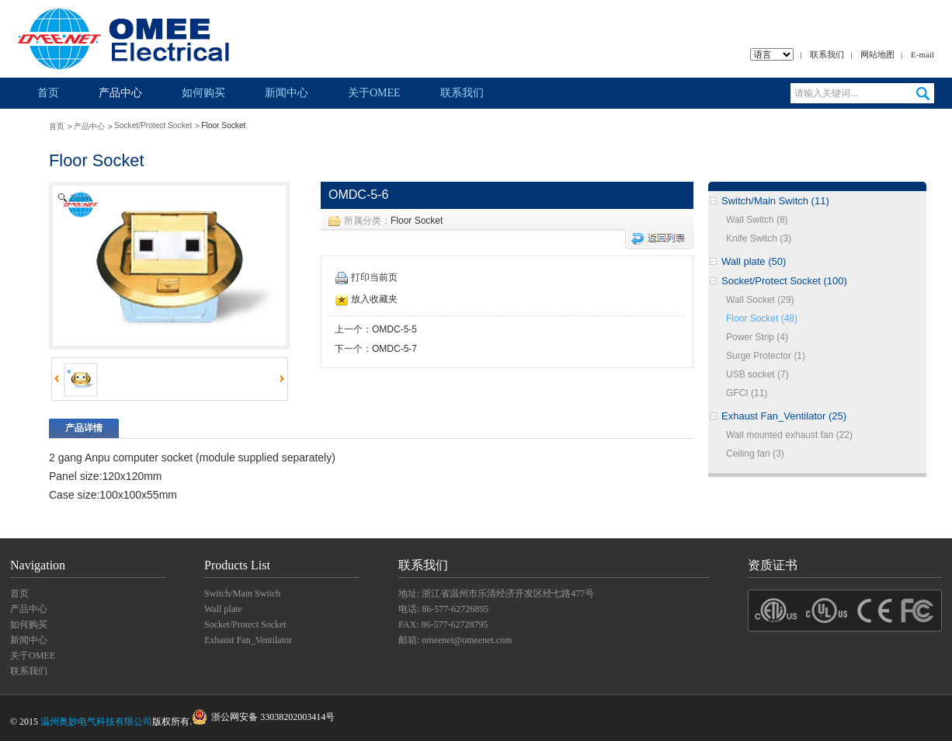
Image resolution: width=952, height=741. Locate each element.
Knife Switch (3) (758, 238)
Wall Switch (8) (757, 219)
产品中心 (120, 93)
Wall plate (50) (753, 261)
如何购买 (203, 93)
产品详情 (83, 428)
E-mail (922, 54)
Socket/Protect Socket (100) (784, 281)
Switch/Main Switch (242, 593)
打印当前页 (366, 277)
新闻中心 (286, 93)
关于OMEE (374, 93)
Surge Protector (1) (765, 355)
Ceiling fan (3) (755, 453)
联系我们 (827, 54)
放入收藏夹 (366, 299)
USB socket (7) (757, 374)
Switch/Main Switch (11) (775, 201)
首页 (48, 93)
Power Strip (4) (757, 337)
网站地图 (877, 54)
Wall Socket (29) (760, 299)
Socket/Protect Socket (153, 125)
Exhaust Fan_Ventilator (248, 640)
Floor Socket (417, 220)
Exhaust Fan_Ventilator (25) (783, 416)
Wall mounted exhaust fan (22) (789, 435)
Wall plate (223, 609)
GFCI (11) (746, 393)
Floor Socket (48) (761, 318)
